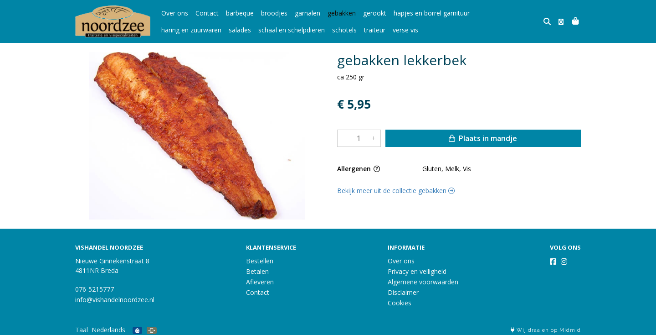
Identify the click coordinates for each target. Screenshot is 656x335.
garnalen (307, 13)
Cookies (399, 302)
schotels (277, 30)
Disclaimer (403, 292)
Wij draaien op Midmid (546, 330)
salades (172, 30)
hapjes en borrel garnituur (432, 13)
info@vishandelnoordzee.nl (114, 299)
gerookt (374, 13)
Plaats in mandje (483, 138)
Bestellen (259, 260)
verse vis (338, 30)
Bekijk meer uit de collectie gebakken (396, 190)
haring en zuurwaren (507, 13)
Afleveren (260, 281)
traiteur (307, 30)
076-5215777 (94, 289)
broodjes (274, 13)
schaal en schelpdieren (224, 30)
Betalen (257, 271)
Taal (81, 329)
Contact (207, 13)
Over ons (174, 13)
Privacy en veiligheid (417, 271)
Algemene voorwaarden (423, 281)
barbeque (240, 13)
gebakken (342, 13)
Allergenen (358, 168)
